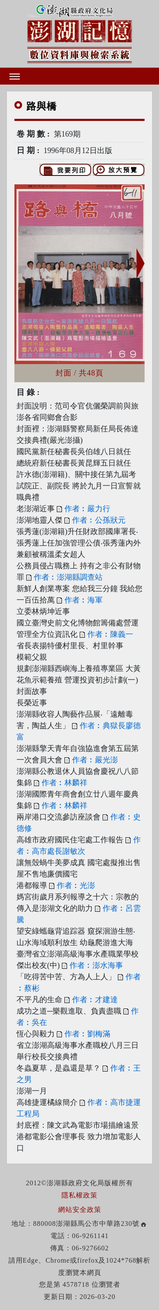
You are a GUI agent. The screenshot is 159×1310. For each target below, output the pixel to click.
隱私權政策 (79, 1195)
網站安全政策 (79, 1209)
